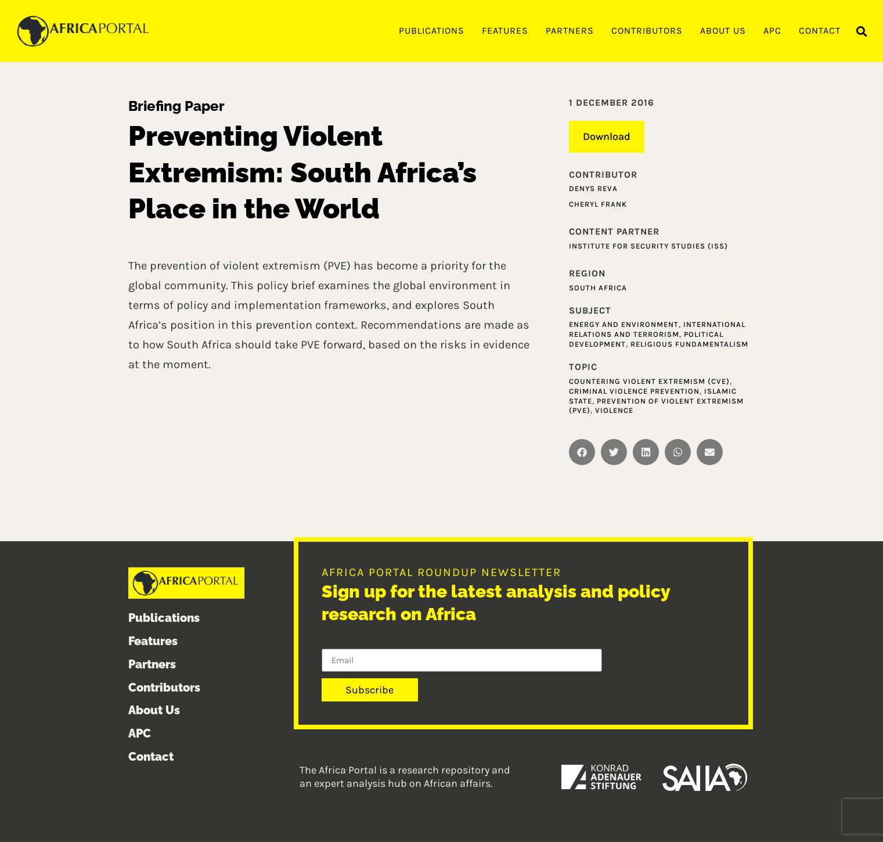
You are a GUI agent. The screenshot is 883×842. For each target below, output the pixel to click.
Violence (614, 410)
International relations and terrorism (657, 329)
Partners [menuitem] (570, 30)
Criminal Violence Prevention (634, 391)
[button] (861, 31)
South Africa (598, 287)
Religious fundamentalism (689, 344)
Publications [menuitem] (431, 30)
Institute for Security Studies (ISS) (648, 246)
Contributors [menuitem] (647, 30)
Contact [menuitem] (820, 30)
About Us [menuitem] (723, 30)
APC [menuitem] (772, 30)
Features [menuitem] (505, 30)
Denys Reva (593, 188)
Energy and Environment (624, 324)
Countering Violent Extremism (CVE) (649, 381)
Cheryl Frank (598, 204)
